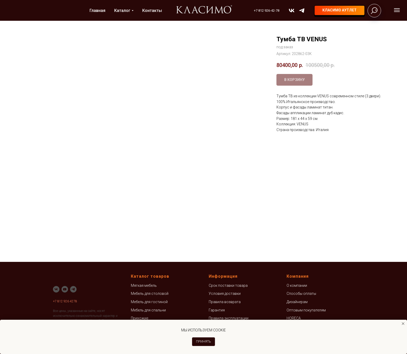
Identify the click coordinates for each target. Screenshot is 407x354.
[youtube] (65, 289)
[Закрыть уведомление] (403, 323)
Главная (97, 10)
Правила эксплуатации (228, 318)
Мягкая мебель (144, 285)
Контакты (152, 10)
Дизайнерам (297, 302)
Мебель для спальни (148, 310)
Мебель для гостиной (149, 302)
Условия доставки (225, 293)
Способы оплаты (301, 293)
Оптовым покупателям (306, 310)
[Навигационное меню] (397, 10)
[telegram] (302, 10)
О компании (297, 285)
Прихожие (139, 318)
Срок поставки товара (228, 285)
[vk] (291, 10)
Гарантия (217, 310)
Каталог (122, 10)
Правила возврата (225, 302)
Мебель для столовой (149, 293)
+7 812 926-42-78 (266, 10)
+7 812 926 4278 (65, 301)
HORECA (294, 318)
